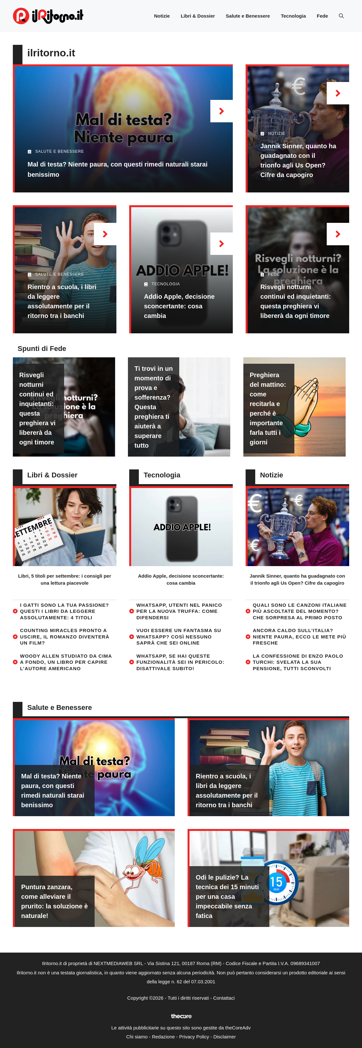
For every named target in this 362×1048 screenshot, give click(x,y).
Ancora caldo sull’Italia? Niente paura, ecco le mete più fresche (299, 637)
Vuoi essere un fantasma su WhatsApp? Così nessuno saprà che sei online (178, 637)
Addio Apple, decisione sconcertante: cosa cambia (179, 306)
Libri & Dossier (198, 16)
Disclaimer (224, 1036)
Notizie (162, 16)
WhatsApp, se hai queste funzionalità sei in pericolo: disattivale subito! (180, 662)
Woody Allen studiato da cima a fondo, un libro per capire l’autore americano (66, 662)
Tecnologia (293, 16)
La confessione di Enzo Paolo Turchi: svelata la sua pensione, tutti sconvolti (298, 662)
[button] (341, 16)
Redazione (163, 1036)
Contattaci (224, 998)
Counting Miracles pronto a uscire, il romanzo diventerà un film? (65, 637)
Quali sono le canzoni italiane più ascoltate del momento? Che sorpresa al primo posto (300, 611)
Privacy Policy (194, 1036)
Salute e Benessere (248, 16)
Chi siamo (137, 1036)
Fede (322, 16)
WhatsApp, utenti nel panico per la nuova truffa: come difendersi (179, 611)
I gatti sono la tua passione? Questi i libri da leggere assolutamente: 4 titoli (64, 611)
